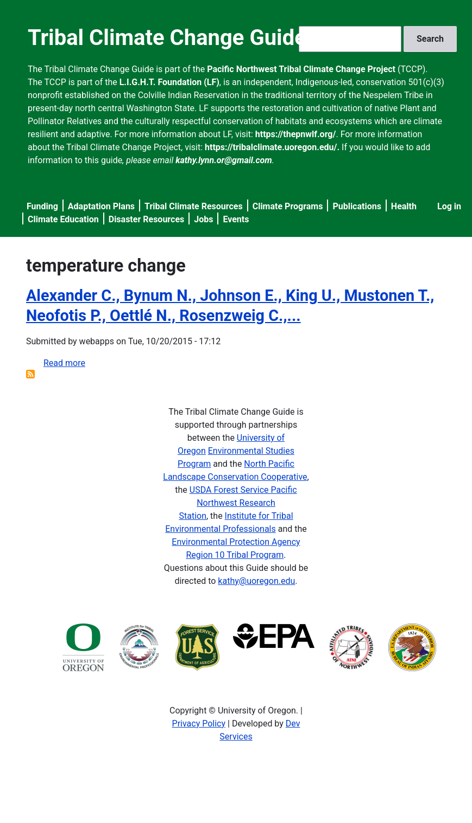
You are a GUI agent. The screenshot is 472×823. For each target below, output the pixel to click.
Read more (64, 363)
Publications (356, 206)
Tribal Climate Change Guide (167, 37)
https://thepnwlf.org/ (295, 134)
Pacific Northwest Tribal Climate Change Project (301, 69)
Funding (42, 206)
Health (404, 206)
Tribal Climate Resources (193, 206)
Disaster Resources (147, 219)
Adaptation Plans (101, 206)
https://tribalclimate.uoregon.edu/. (272, 147)
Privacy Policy (199, 723)
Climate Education (63, 219)
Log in (449, 206)
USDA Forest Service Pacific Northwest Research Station (238, 503)
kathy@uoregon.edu (256, 581)
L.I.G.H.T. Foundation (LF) (169, 82)
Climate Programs (288, 206)
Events (236, 219)
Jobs (203, 219)
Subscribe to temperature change (30, 374)
